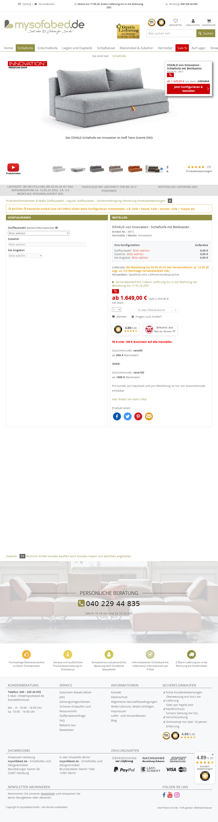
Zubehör (16, 556)
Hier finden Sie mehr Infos (129, 399)
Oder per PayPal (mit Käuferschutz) (179, 707)
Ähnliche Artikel (36, 556)
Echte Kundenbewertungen (184, 692)
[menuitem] (180, 33)
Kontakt (116, 692)
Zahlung (24, 4)
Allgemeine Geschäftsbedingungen (134, 702)
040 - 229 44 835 (30, 692)
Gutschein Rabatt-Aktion (75, 692)
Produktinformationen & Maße (26, 201)
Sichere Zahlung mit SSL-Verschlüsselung (182, 715)
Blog (114, 720)
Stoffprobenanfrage (72, 716)
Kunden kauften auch (62, 556)
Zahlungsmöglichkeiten (74, 702)
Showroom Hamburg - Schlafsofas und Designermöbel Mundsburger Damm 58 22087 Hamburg (29, 765)
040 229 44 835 (113, 603)
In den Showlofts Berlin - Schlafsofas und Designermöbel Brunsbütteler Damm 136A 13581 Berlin (80, 765)
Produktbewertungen (154, 201)
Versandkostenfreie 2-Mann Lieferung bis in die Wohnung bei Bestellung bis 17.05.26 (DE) (154, 283)
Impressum (118, 711)
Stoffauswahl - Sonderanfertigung (99, 201)
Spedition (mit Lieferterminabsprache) (154, 274)
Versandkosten (44, 4)
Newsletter (66, 730)
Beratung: (182, 4)
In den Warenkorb (157, 309)
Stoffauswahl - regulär (62, 201)
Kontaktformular (19, 700)
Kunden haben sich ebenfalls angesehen (104, 556)
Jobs (62, 697)
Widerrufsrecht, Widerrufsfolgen (132, 706)
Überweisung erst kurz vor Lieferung (183, 698)
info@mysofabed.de (31, 696)
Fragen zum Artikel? (147, 316)
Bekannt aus (67, 725)
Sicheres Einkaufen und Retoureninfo (75, 709)
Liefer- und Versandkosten (128, 716)
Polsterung (129, 201)
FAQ (62, 720)
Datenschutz (119, 697)
